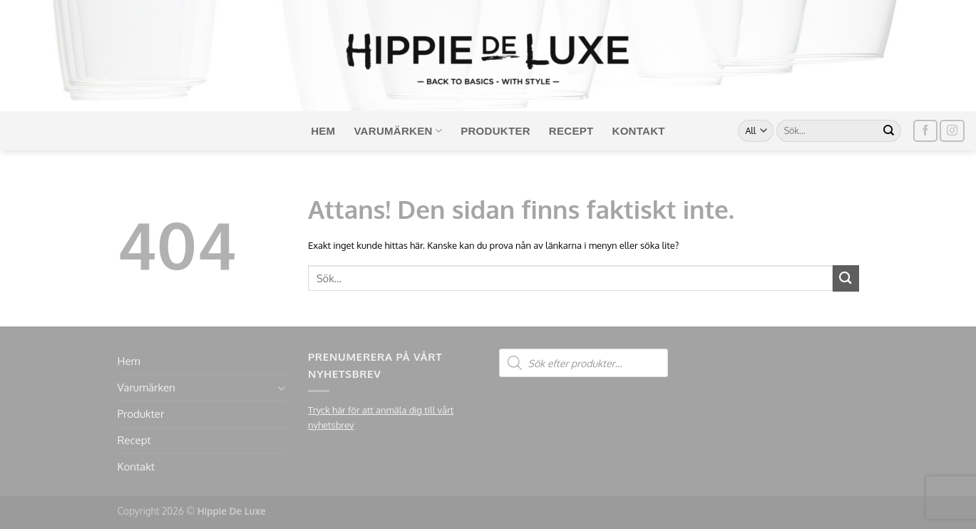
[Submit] (889, 131)
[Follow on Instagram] (952, 131)
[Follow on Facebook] (925, 131)
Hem (323, 131)
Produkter (495, 131)
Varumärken (398, 131)
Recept (571, 131)
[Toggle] (281, 388)
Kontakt (638, 131)
